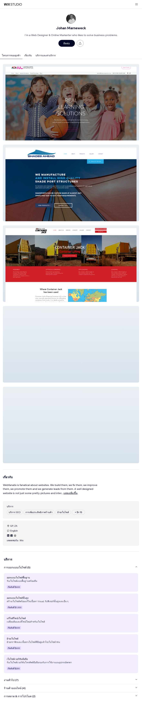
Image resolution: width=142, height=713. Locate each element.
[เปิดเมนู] (136, 4)
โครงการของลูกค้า (11, 55)
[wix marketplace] (13, 4)
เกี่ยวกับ (28, 55)
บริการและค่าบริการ (46, 55)
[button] (71, 102)
